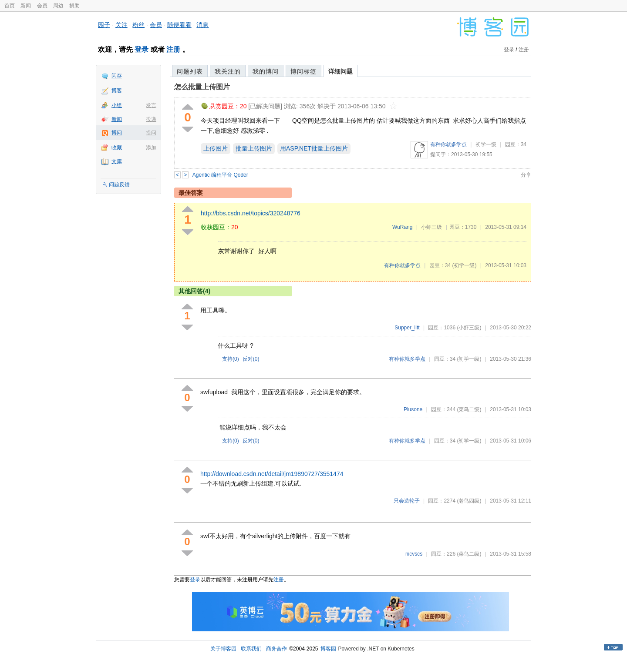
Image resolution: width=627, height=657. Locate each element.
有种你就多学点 (448, 144)
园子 (104, 24)
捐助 (74, 6)
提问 (151, 133)
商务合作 (276, 649)
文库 (116, 161)
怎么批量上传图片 (202, 87)
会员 (42, 6)
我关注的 (228, 71)
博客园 (328, 649)
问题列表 (190, 71)
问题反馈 (119, 184)
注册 (173, 49)
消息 (202, 24)
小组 (116, 105)
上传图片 (215, 148)
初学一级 (485, 144)
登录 (141, 49)
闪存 (116, 76)
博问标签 (303, 71)
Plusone (413, 409)
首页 (9, 6)
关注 (121, 24)
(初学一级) (464, 265)
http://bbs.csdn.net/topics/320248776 (250, 213)
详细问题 (340, 71)
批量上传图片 (254, 148)
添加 (151, 147)
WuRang (402, 227)
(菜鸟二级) (469, 409)
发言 (151, 105)
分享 (526, 175)
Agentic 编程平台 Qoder (220, 175)
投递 (151, 119)
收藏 (116, 147)
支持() (230, 359)
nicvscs (413, 554)
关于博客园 (223, 649)
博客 (116, 90)
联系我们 (251, 649)
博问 (116, 133)
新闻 (25, 6)
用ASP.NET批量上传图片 (314, 148)
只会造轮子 (407, 501)
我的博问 (266, 71)
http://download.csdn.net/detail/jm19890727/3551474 (271, 473)
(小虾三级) (469, 328)
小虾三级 (431, 227)
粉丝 (138, 24)
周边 (58, 6)
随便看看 (179, 24)
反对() (251, 359)
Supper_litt (406, 328)
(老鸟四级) (469, 501)
